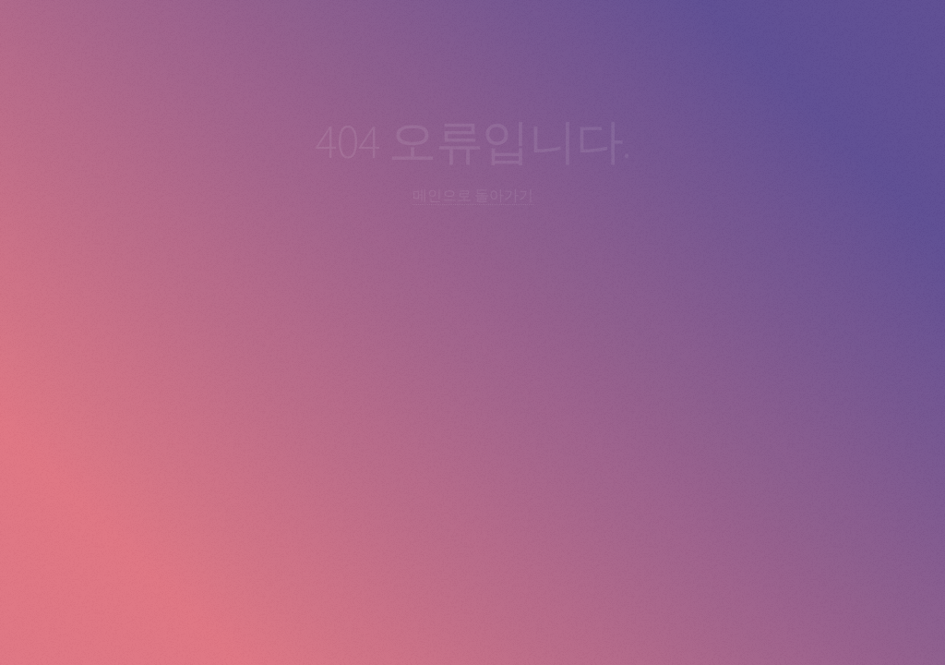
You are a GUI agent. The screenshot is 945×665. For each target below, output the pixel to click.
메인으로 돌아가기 (473, 195)
